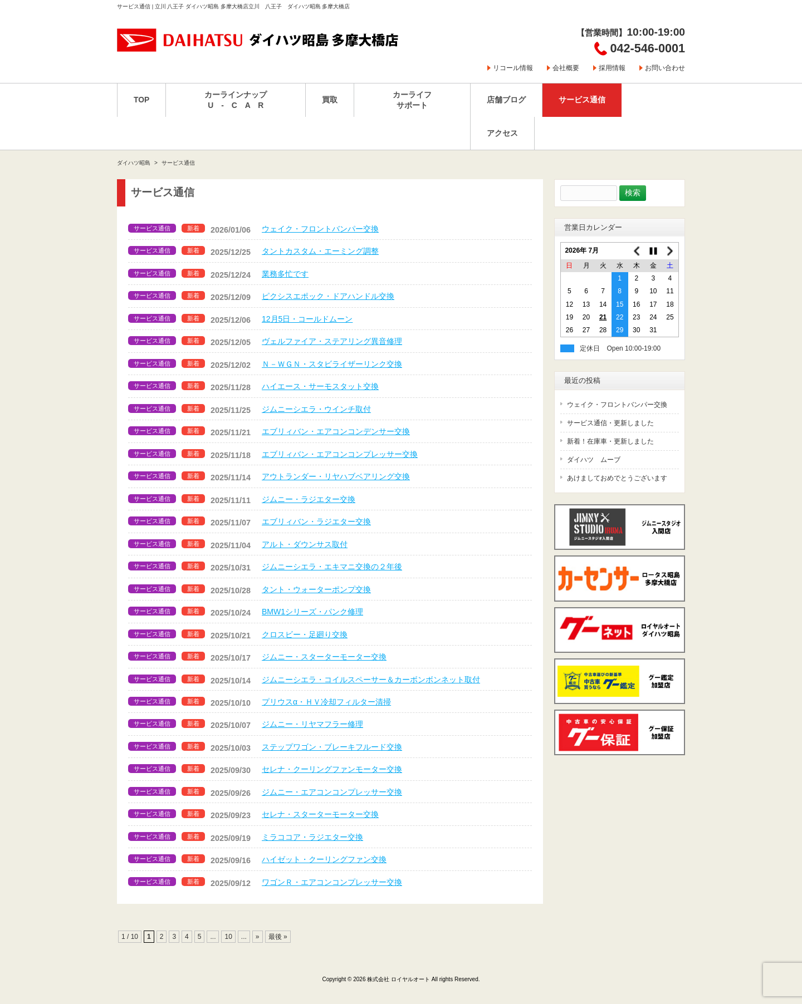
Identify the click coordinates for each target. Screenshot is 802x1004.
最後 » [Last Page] (277, 937)
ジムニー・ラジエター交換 (308, 499)
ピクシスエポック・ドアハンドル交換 (328, 296)
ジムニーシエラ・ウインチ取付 (316, 409)
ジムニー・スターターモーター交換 (324, 656)
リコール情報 (513, 68)
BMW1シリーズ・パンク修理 (312, 611)
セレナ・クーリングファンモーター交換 (332, 769)
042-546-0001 (647, 48)
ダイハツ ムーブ (593, 460)
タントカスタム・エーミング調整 (320, 251)
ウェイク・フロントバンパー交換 (320, 228)
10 (228, 937)
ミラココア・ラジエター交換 (312, 837)
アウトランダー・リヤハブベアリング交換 (336, 476)
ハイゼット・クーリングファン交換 (324, 859)
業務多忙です (285, 273)
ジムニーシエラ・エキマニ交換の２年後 (332, 566)
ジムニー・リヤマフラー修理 (312, 724)
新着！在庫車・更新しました (610, 441)
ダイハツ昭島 (133, 163)
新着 (193, 228)
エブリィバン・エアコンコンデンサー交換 (336, 431)
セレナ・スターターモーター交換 (320, 814)
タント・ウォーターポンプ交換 (316, 589)
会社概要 (565, 68)
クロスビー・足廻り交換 (305, 634)
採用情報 (612, 68)
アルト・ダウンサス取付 (305, 544)
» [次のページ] (258, 937)
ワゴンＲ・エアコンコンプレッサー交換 (332, 882)
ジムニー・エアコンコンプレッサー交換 (332, 792)
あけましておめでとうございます (617, 478)
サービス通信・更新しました (610, 423)
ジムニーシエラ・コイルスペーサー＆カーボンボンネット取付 (371, 679)
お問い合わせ (665, 68)
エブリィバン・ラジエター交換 (316, 521)
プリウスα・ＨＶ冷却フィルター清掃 (326, 701)
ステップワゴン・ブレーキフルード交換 (332, 746)
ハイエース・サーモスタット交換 (320, 386)
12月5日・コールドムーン (307, 318)
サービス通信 (152, 228)
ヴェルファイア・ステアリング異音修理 (332, 341)
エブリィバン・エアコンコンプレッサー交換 (340, 454)
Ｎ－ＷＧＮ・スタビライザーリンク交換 (332, 364)
